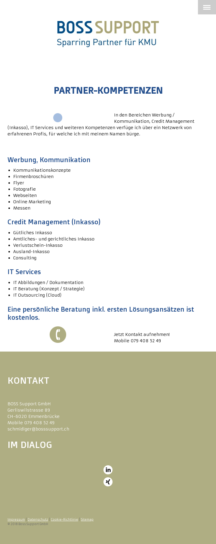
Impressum (16, 519)
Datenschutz (38, 519)
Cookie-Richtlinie (64, 519)
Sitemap (87, 519)
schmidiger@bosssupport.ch (38, 429)
